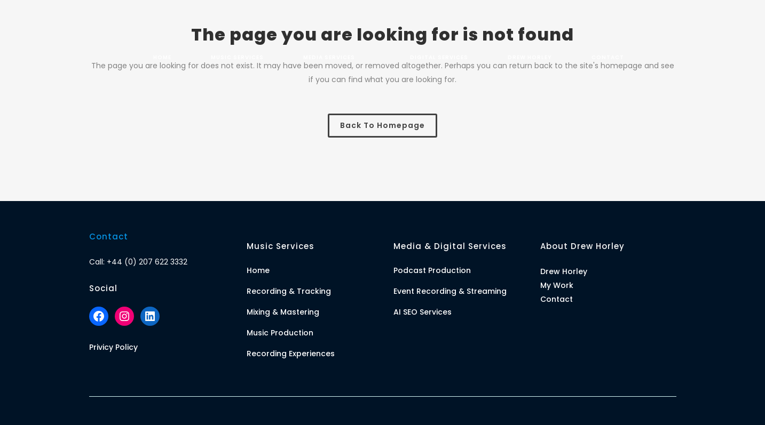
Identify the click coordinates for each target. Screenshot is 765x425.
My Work (556, 285)
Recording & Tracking (289, 291)
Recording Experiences (291, 353)
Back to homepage (382, 125)
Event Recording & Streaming (450, 291)
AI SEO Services (422, 312)
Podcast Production (432, 270)
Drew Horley (563, 271)
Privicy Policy (113, 347)
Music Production (280, 332)
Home (258, 270)
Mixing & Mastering (283, 312)
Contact (556, 299)
